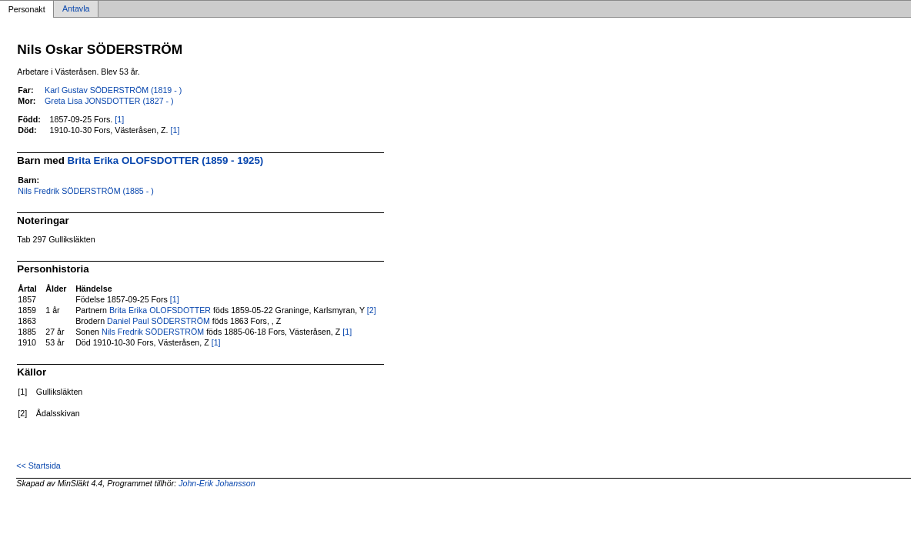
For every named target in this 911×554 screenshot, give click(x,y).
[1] (119, 119)
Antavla (76, 9)
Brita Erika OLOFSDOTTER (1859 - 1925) (166, 160)
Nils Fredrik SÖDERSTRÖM (153, 331)
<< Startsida (38, 465)
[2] (371, 310)
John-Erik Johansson (217, 483)
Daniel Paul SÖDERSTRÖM (158, 320)
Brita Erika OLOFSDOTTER (160, 310)
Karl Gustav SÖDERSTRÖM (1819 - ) (113, 90)
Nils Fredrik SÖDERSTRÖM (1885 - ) (85, 190)
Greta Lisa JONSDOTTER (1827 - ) (109, 100)
